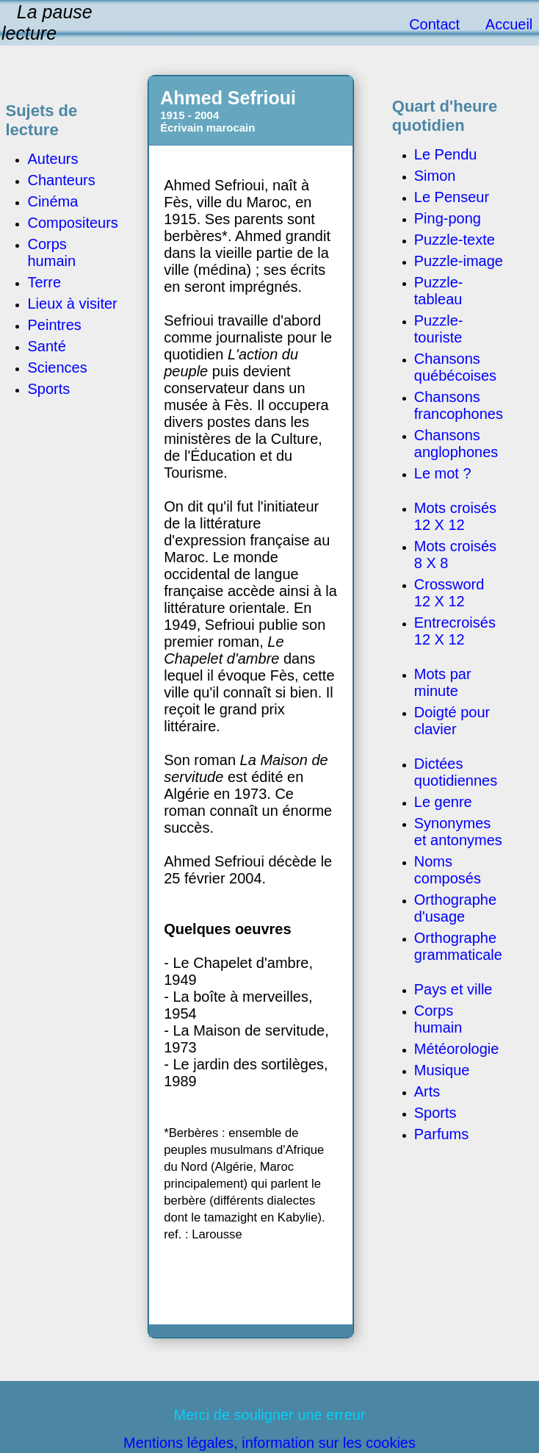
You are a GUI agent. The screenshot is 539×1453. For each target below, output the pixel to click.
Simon (435, 176)
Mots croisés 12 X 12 (455, 516)
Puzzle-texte (454, 240)
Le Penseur (451, 197)
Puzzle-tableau (438, 290)
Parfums (441, 1134)
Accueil (508, 24)
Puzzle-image (458, 261)
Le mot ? (442, 473)
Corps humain (438, 1019)
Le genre (443, 802)
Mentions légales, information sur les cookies (269, 1443)
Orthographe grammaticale (458, 946)
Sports (435, 1113)
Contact (434, 24)
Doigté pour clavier (452, 720)
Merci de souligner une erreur (269, 1415)
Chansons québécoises (455, 367)
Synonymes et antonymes (458, 831)
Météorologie (456, 1049)
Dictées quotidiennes (455, 772)
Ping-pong (447, 218)
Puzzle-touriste (438, 328)
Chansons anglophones (456, 443)
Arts (427, 1091)
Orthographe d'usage (455, 908)
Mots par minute (442, 682)
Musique (442, 1070)
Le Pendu (445, 154)
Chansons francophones (458, 405)
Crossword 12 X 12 (449, 592)
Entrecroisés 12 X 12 (455, 630)
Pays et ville (453, 989)
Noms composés (447, 869)
